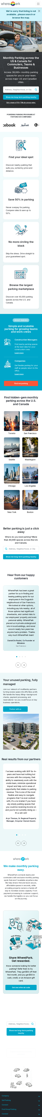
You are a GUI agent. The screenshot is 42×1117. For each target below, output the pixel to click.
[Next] (23, 665)
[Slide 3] (22, 656)
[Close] (39, 11)
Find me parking (21, 383)
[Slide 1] (16, 656)
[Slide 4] (25, 656)
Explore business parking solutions (21, 1052)
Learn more (19, 353)
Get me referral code (21, 987)
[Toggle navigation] (38, 4)
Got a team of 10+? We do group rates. (21, 102)
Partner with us (15, 709)
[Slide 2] (19, 656)
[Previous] (18, 665)
